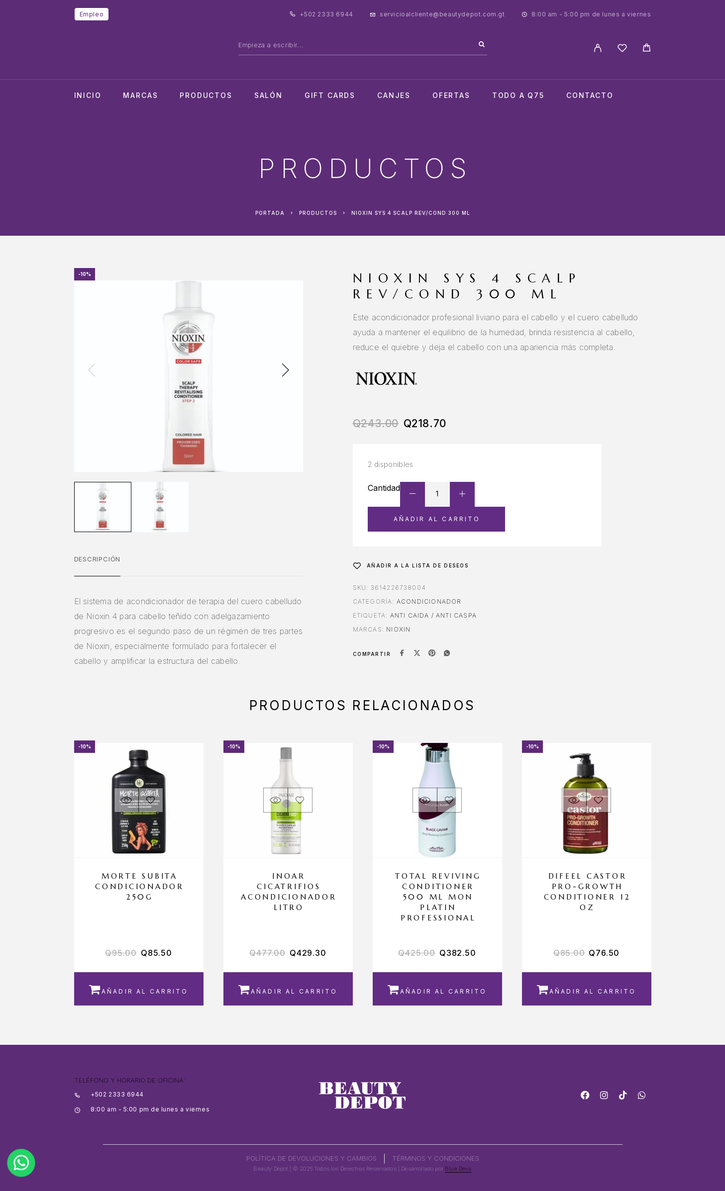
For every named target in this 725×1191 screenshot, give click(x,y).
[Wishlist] (622, 49)
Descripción (97, 559)
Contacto (590, 95)
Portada (270, 213)
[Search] (481, 44)
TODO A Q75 (518, 95)
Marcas (140, 95)
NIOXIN (398, 629)
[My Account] (598, 48)
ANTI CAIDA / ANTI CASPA (433, 615)
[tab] (97, 565)
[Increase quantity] (462, 494)
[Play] (102, 507)
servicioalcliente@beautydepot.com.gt (442, 14)
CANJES (394, 95)
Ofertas (451, 95)
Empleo (92, 14)
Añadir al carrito (437, 519)
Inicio (88, 95)
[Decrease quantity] (412, 494)
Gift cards (330, 95)
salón (268, 95)
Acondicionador (429, 601)
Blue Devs (458, 1168)
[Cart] (646, 49)
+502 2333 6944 (326, 14)
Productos (206, 95)
